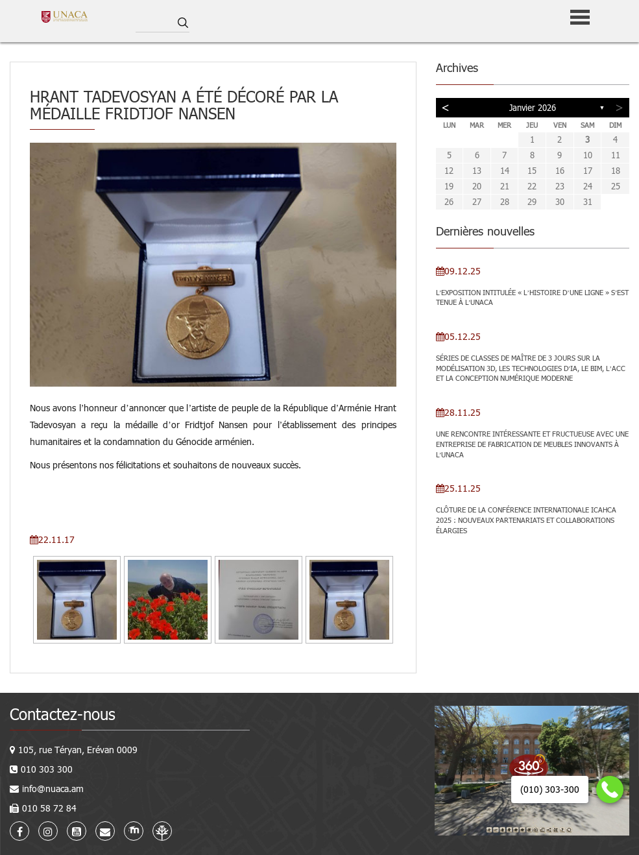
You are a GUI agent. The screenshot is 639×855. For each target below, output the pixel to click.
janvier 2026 (532, 107)
